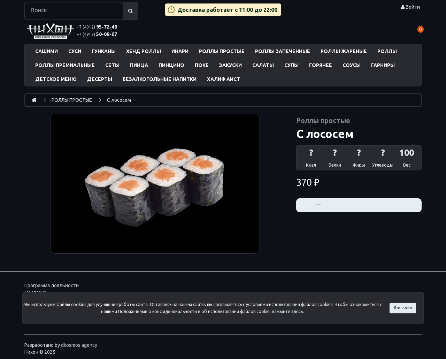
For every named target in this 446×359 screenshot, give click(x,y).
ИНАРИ (180, 51)
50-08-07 (97, 34)
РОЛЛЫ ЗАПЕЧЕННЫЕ (282, 51)
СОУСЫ (352, 65)
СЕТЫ (112, 65)
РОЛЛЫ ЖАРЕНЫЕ (344, 51)
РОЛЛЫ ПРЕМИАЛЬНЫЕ (65, 65)
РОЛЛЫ (387, 51)
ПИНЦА (139, 65)
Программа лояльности (51, 285)
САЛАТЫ (263, 65)
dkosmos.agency (79, 345)
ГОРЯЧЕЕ (320, 65)
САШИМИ (46, 51)
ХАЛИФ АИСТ (223, 79)
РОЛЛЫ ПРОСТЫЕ (222, 51)
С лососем (119, 100)
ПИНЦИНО (171, 65)
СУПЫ (291, 65)
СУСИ (74, 51)
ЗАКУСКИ (230, 65)
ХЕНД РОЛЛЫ (143, 51)
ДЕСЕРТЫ (99, 79)
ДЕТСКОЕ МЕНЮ (56, 79)
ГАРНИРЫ (383, 65)
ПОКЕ (202, 65)
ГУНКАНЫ (104, 51)
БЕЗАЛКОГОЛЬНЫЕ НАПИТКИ (160, 79)
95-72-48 (97, 27)
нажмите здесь (287, 311)
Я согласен (403, 308)
